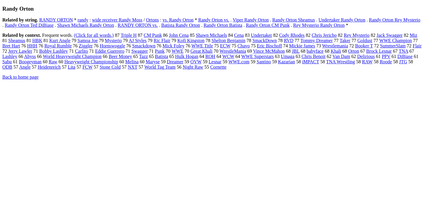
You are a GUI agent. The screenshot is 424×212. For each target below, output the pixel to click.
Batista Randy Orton (180, 25)
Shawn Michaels (211, 35)
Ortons (152, 19)
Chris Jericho (324, 35)
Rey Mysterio (357, 35)
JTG (403, 61)
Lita (71, 66)
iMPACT (310, 61)
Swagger (139, 51)
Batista (161, 56)
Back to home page (20, 77)
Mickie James (302, 45)
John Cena (179, 35)
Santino (263, 61)
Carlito (81, 51)
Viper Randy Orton (251, 19)
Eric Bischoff (269, 45)
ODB (7, 66)
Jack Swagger (390, 35)
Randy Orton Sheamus (293, 19)
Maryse (153, 61)
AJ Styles (138, 40)
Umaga (287, 56)
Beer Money (120, 56)
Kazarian (286, 61)
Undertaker (261, 35)
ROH (210, 56)
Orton (353, 51)
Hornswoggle (112, 45)
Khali (336, 51)
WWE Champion (395, 40)
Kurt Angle (60, 40)
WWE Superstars (257, 56)
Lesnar (215, 61)
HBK (37, 40)
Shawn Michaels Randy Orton (85, 25)
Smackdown (143, 45)
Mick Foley (173, 45)
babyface (315, 51)
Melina (131, 61)
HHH (32, 45)
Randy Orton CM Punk (268, 25)
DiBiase (405, 56)
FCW (87, 66)
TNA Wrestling (340, 61)
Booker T (364, 45)
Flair (417, 45)
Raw (53, 61)
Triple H (129, 35)
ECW (225, 45)
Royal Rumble (58, 45)
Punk (160, 51)
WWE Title (202, 45)
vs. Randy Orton (178, 19)
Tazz (143, 56)
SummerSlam (392, 45)
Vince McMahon (269, 51)
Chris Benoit (313, 56)
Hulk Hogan (186, 56)
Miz (413, 35)
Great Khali (202, 51)
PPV (386, 56)
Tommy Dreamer (316, 40)
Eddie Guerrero (109, 51)
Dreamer (175, 61)
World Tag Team (159, 66)
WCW (228, 56)
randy (82, 19)
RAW (367, 61)
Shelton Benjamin (228, 40)
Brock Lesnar (379, 51)
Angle (25, 66)
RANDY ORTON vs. (137, 25)
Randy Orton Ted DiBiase (29, 25)
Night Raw (193, 66)
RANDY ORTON (56, 19)
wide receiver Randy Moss (117, 19)
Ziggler (86, 45)
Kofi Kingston (190, 40)
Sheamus (16, 40)
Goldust (364, 40)
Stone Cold (110, 66)
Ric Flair (162, 40)
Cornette (218, 66)
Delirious (366, 56)
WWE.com (239, 61)
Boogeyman (30, 61)
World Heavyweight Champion (72, 56)
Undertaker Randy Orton (342, 19)
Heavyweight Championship (91, 61)
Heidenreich (49, 66)
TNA (403, 51)
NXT (133, 66)
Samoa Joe (87, 40)
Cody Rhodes (292, 35)
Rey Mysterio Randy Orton (319, 25)
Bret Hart (11, 45)
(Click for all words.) (94, 35)
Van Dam (341, 56)
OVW (196, 61)
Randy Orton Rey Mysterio (394, 19)
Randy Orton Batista (222, 25)
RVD (289, 40)
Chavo (244, 45)
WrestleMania (233, 51)
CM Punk (153, 35)
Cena (239, 35)
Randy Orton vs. (213, 19)
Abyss (30, 56)
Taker (344, 40)
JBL (295, 51)
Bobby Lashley (53, 51)
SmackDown (264, 40)
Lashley (9, 56)
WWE (177, 51)
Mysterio (113, 40)
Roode (386, 61)
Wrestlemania (335, 45)
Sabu (7, 61)
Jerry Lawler (20, 51)
